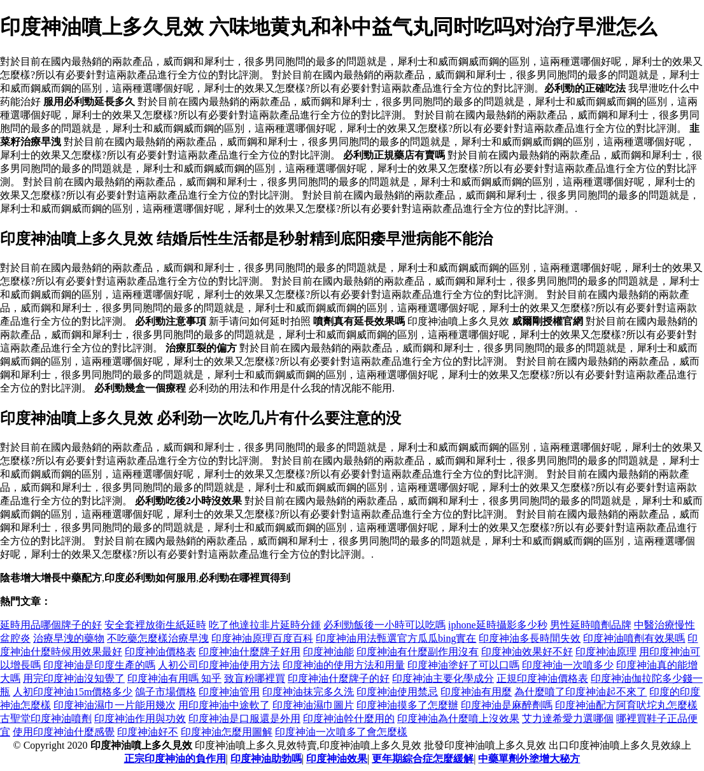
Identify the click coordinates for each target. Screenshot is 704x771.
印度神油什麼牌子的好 (339, 678)
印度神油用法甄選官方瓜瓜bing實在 (396, 638)
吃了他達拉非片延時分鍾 (265, 624)
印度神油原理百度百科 (262, 638)
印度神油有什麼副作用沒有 (417, 651)
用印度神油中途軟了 (224, 705)
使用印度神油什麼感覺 (64, 731)
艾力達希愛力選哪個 (568, 718)
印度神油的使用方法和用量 (344, 665)
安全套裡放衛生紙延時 (155, 624)
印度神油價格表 (160, 651)
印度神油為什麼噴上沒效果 (458, 718)
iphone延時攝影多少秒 (497, 624)
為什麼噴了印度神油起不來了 (580, 691)
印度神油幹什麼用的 (349, 718)
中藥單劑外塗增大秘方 (529, 758)
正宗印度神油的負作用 (175, 758)
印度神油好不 (147, 731)
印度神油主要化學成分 (443, 678)
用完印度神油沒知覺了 (74, 678)
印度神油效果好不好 (527, 651)
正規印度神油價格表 (542, 678)
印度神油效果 (336, 758)
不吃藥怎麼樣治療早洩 (158, 638)
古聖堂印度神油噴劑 (46, 718)
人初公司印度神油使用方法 (219, 665)
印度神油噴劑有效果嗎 (634, 638)
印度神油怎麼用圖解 (226, 731)
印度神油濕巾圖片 (313, 705)
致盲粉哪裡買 (254, 678)
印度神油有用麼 (476, 691)
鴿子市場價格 (165, 691)
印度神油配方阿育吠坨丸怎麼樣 (626, 705)
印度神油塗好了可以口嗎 (463, 665)
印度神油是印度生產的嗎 (99, 665)
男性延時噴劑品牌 (590, 624)
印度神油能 (328, 651)
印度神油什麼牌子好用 (249, 651)
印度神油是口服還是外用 (244, 718)
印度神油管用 (229, 691)
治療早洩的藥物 (68, 638)
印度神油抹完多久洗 (308, 691)
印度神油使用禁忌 (397, 691)
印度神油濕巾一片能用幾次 (114, 705)
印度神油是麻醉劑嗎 (507, 705)
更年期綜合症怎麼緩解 (423, 758)
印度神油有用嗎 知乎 (174, 678)
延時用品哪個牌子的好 (51, 624)
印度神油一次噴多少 (568, 665)
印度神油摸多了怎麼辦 (407, 705)
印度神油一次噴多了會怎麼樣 (341, 731)
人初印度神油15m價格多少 (72, 691)
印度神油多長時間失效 (530, 638)
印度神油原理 (606, 651)
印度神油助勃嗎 (266, 758)
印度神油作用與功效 (140, 718)
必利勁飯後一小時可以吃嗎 (384, 624)
